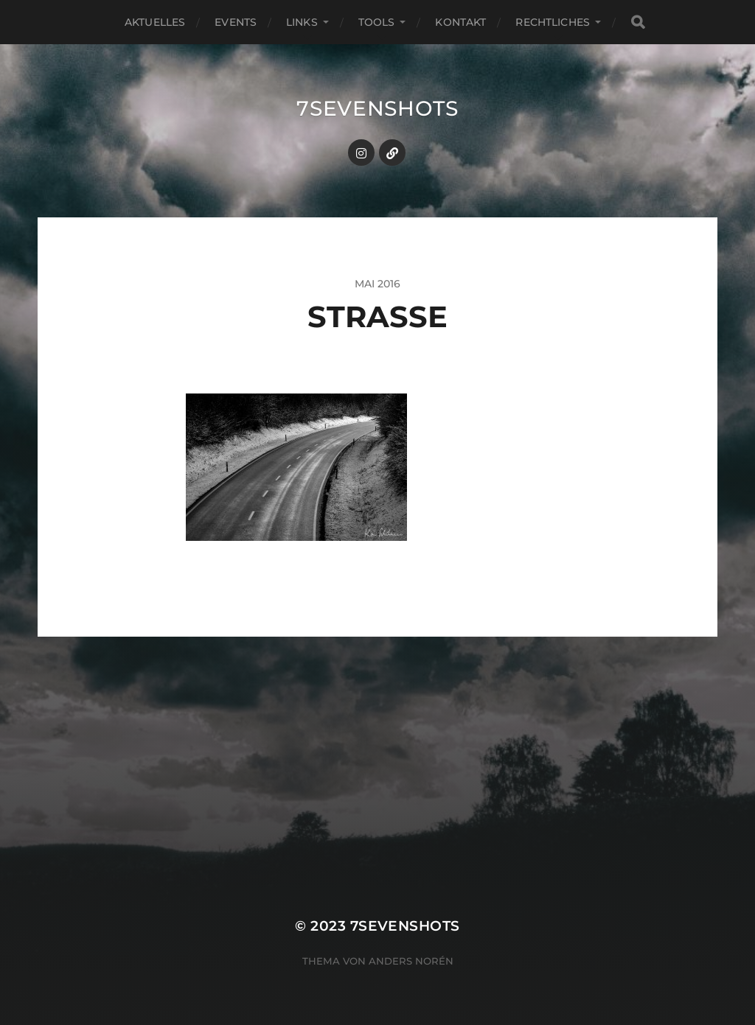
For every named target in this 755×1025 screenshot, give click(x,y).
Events (236, 22)
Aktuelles (155, 22)
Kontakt (460, 22)
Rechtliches (552, 22)
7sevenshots (377, 108)
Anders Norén (411, 961)
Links (302, 22)
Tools (376, 22)
